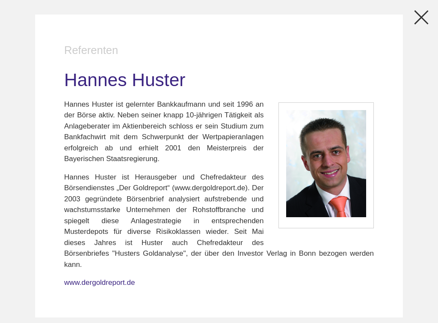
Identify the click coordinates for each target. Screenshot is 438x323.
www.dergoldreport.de (99, 282)
